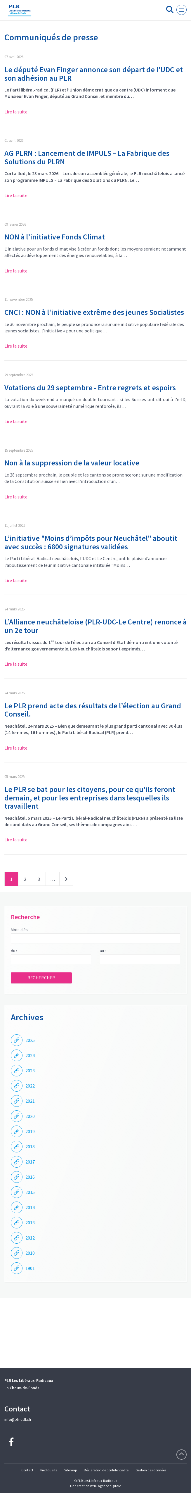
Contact (27, 1470)
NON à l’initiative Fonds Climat (54, 236)
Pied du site (48, 1470)
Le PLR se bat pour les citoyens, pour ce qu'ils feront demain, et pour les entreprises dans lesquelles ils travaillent (89, 797)
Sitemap (70, 1470)
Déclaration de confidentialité (106, 1470)
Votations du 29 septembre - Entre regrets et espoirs (90, 387)
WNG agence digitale (105, 1486)
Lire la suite (15, 112)
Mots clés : (20, 929)
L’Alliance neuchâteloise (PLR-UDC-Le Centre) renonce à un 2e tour (95, 626)
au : (103, 950)
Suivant (66, 880)
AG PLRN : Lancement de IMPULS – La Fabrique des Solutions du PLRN (86, 157)
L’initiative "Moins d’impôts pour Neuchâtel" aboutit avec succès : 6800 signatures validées (90, 542)
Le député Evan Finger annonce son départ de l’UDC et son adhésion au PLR (93, 74)
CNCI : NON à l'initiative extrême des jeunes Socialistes (94, 312)
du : (14, 950)
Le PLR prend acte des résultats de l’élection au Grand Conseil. (92, 710)
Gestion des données (151, 1470)
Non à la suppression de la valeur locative (71, 462)
